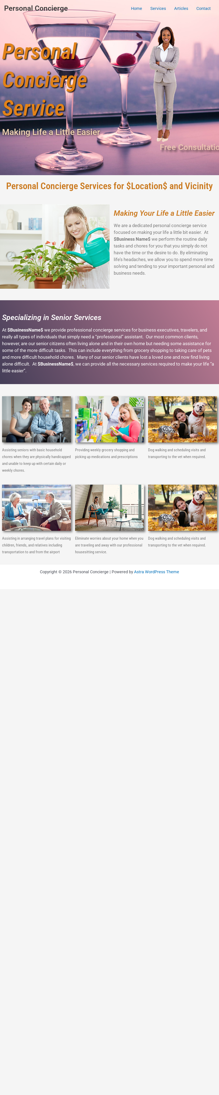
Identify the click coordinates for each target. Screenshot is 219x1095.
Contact (203, 8)
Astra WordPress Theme (156, 571)
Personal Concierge (36, 8)
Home (136, 8)
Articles (181, 8)
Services (158, 8)
